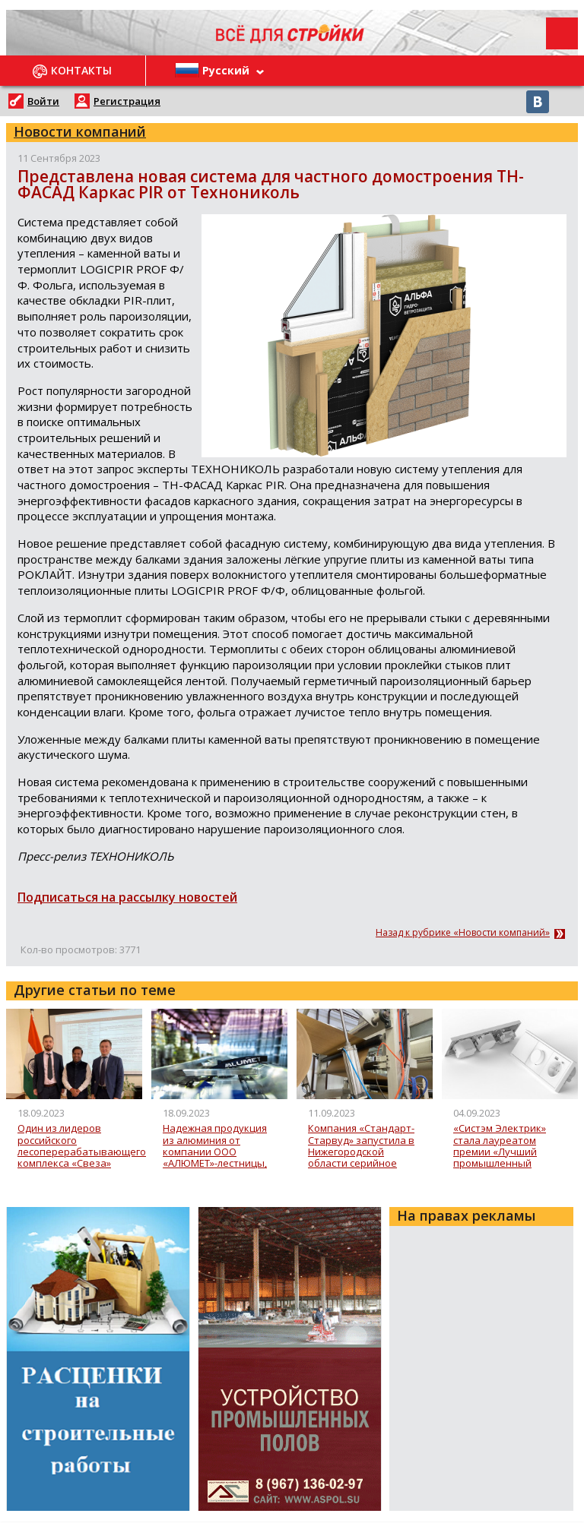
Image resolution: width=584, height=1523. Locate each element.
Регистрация (127, 101)
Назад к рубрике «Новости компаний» (463, 932)
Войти (43, 101)
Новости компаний (80, 131)
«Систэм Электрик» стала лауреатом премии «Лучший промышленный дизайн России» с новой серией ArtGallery (499, 1146)
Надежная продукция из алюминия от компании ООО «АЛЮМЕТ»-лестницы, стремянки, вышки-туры (215, 1146)
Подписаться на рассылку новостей (127, 897)
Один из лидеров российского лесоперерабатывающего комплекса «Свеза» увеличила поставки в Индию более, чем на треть (81, 1146)
